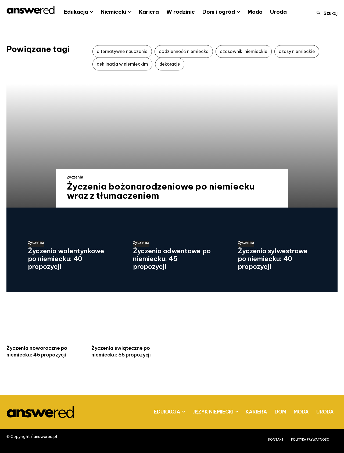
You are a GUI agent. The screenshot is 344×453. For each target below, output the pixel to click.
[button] (325, 13)
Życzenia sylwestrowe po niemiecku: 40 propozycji (273, 258)
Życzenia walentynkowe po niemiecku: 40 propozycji (66, 258)
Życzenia (75, 177)
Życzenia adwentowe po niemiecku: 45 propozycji (172, 258)
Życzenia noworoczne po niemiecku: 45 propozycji (36, 351)
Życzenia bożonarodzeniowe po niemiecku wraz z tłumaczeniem (161, 191)
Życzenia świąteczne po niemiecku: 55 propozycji (121, 351)
